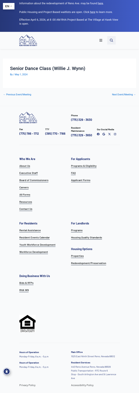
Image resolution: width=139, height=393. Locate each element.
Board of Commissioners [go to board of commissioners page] (33, 180)
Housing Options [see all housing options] (81, 249)
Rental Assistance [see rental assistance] (30, 230)
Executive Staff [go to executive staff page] (28, 172)
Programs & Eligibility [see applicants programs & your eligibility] (84, 165)
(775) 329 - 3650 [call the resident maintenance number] (81, 135)
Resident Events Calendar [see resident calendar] (34, 237)
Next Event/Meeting (124, 94)
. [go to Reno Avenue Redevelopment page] (101, 3)
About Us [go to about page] (24, 165)
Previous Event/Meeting (17, 94)
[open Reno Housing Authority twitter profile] (109, 134)
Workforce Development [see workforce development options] (33, 251)
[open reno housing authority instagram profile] (115, 134)
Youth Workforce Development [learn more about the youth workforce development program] (37, 244)
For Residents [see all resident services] (28, 223)
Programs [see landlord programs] (77, 230)
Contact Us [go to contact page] (25, 208)
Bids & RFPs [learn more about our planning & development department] (26, 282)
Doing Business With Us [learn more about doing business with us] (34, 276)
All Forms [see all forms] (24, 194)
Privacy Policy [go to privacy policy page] (27, 385)
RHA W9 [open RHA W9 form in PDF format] (24, 290)
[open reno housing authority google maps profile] (104, 134)
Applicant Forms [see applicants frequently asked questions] (80, 180)
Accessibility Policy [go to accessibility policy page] (82, 385)
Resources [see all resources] (25, 201)
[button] (73, 40)
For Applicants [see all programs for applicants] (80, 159)
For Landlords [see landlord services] (80, 223)
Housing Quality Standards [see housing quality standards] (86, 237)
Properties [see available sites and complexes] (77, 255)
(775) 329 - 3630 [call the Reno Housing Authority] (81, 119)
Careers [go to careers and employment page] (24, 187)
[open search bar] (111, 40)
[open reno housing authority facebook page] (98, 134)
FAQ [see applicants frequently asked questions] (73, 172)
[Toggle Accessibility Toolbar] (6, 371)
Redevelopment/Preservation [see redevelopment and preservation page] (88, 263)
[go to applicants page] (92, 12)
